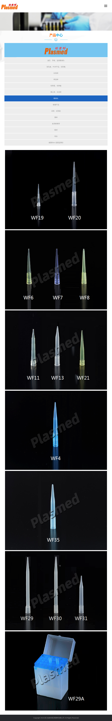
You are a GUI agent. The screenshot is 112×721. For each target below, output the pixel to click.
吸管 (56, 130)
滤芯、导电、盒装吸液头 (55, 60)
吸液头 (56, 98)
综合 (56, 136)
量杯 (56, 117)
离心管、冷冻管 (55, 92)
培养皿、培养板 (55, 86)
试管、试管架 (56, 111)
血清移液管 (56, 124)
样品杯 (56, 79)
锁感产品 (56, 105)
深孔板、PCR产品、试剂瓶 (56, 67)
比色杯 (56, 73)
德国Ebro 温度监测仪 (56, 142)
